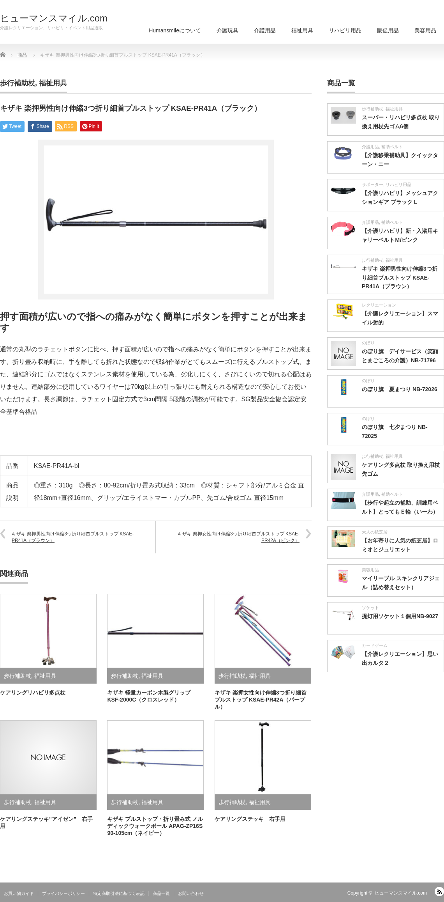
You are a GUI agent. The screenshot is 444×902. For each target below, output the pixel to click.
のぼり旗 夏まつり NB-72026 (399, 389)
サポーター (372, 184)
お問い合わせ (191, 893)
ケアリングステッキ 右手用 (250, 819)
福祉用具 (302, 30)
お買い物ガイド (19, 893)
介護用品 (265, 30)
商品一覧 (161, 893)
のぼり (368, 342)
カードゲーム (375, 645)
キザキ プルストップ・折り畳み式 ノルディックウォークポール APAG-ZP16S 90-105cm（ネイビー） (155, 826)
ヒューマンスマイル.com (53, 18)
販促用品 (388, 30)
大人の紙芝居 (375, 532)
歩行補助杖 (17, 83)
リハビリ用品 (345, 30)
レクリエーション (379, 305)
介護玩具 (227, 30)
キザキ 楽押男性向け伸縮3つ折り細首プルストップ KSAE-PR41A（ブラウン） (73, 537)
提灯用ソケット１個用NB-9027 (400, 616)
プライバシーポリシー (63, 893)
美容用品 (425, 30)
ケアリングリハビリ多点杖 (32, 692)
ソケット (370, 607)
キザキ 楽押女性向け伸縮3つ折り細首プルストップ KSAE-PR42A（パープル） (261, 699)
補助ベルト (392, 146)
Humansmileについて (175, 30)
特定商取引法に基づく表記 (118, 893)
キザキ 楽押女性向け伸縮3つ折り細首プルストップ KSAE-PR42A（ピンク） (239, 537)
